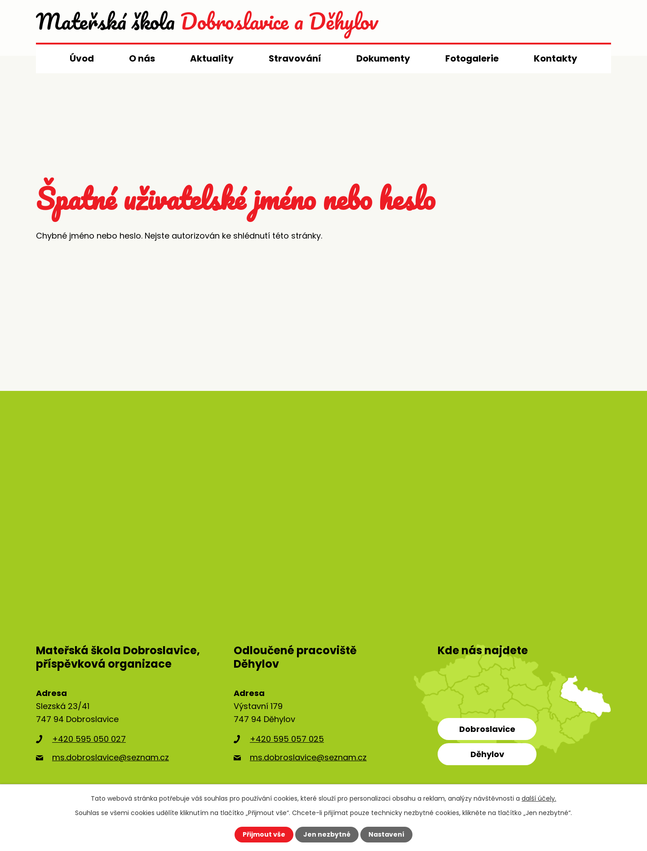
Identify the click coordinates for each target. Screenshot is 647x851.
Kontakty (555, 58)
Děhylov (487, 754)
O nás (142, 58)
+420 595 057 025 (287, 739)
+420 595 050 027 (89, 739)
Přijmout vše (264, 834)
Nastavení (386, 834)
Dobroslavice (487, 729)
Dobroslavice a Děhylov (207, 21)
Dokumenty (383, 58)
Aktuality (212, 58)
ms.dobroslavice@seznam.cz (110, 757)
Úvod (82, 58)
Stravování (295, 58)
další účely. (539, 798)
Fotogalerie (472, 58)
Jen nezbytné (326, 834)
